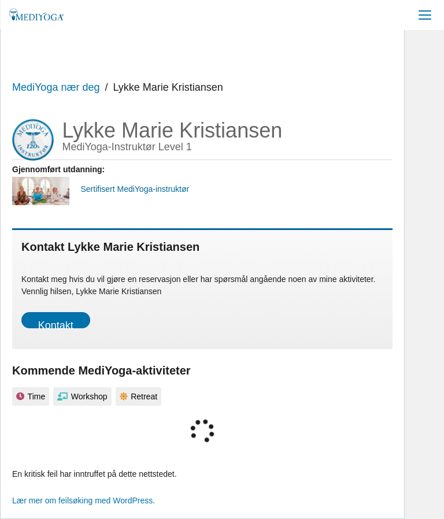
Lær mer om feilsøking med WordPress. (83, 500)
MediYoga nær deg (55, 87)
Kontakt (55, 324)
